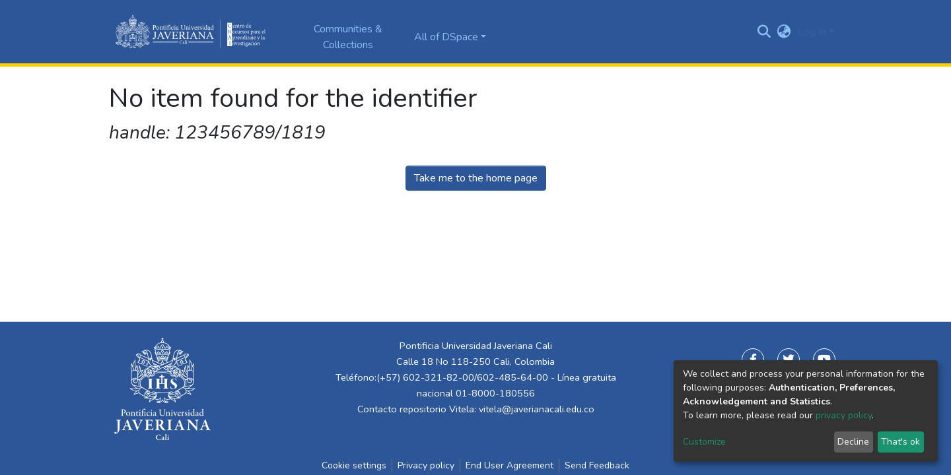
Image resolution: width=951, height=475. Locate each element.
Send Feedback (597, 465)
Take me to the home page (476, 178)
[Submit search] (764, 31)
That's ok (900, 441)
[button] (784, 32)
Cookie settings (354, 465)
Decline (853, 441)
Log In (812, 31)
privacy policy (844, 415)
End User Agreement (509, 465)
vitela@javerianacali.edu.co (536, 409)
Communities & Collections (348, 37)
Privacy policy (426, 465)
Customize (704, 441)
